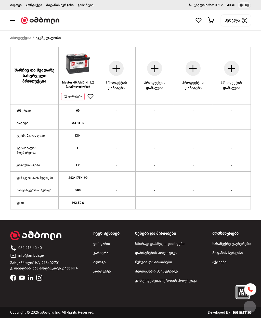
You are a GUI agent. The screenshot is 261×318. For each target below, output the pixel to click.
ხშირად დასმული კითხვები (160, 244)
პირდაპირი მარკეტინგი (156, 271)
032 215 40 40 (225, 5)
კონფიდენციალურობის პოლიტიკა (166, 280)
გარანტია (86, 5)
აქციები (219, 262)
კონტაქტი (34, 5)
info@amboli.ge (27, 255)
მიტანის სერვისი (60, 5)
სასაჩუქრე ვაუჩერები (231, 244)
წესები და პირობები (153, 262)
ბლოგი (16, 5)
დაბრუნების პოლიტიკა (156, 253)
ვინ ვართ (101, 244)
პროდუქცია (20, 38)
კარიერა (100, 253)
